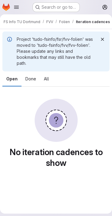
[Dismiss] (102, 39)
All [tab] (46, 78)
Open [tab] (12, 78)
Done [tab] (30, 78)
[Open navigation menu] (16, 7)
